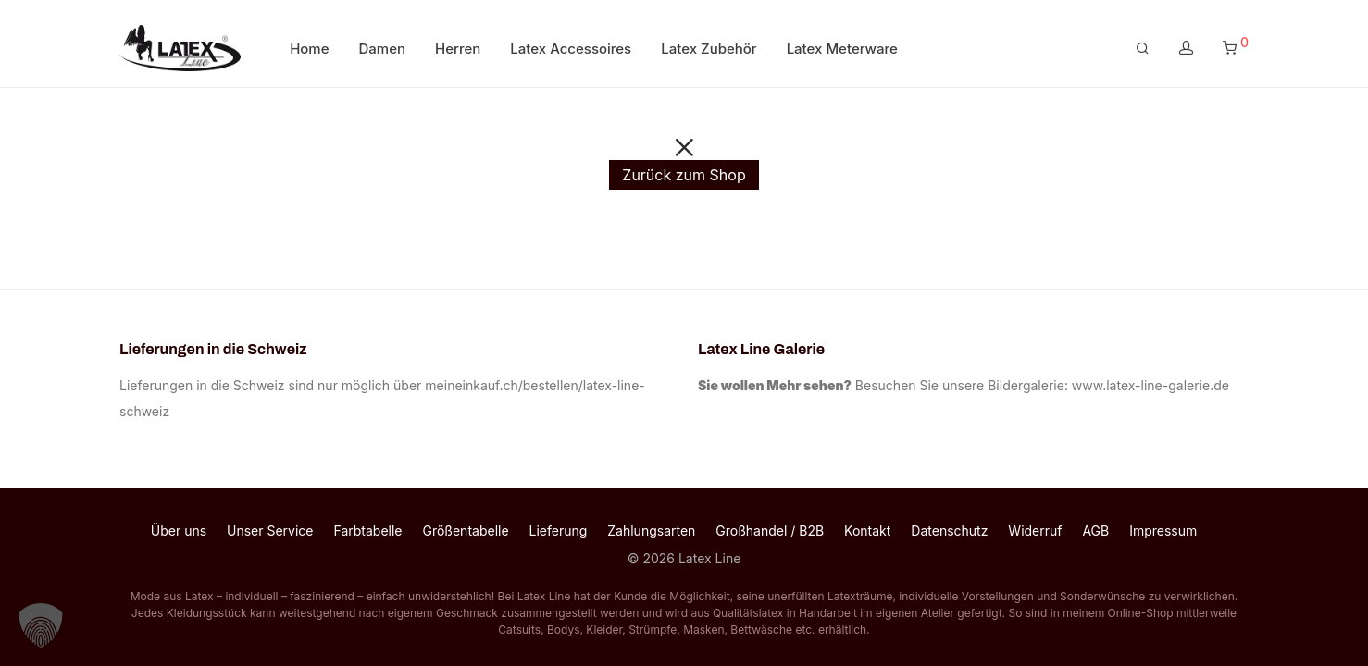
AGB (1095, 530)
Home (309, 48)
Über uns (178, 530)
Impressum (1163, 530)
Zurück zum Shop (683, 175)
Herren (457, 48)
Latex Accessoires (570, 48)
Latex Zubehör (708, 48)
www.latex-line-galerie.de (1150, 385)
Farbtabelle (367, 530)
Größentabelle (465, 530)
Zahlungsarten (651, 530)
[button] (40, 625)
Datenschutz (949, 530)
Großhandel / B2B (769, 530)
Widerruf (1035, 530)
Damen (382, 48)
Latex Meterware (842, 48)
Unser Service (270, 530)
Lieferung (558, 530)
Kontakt (867, 530)
